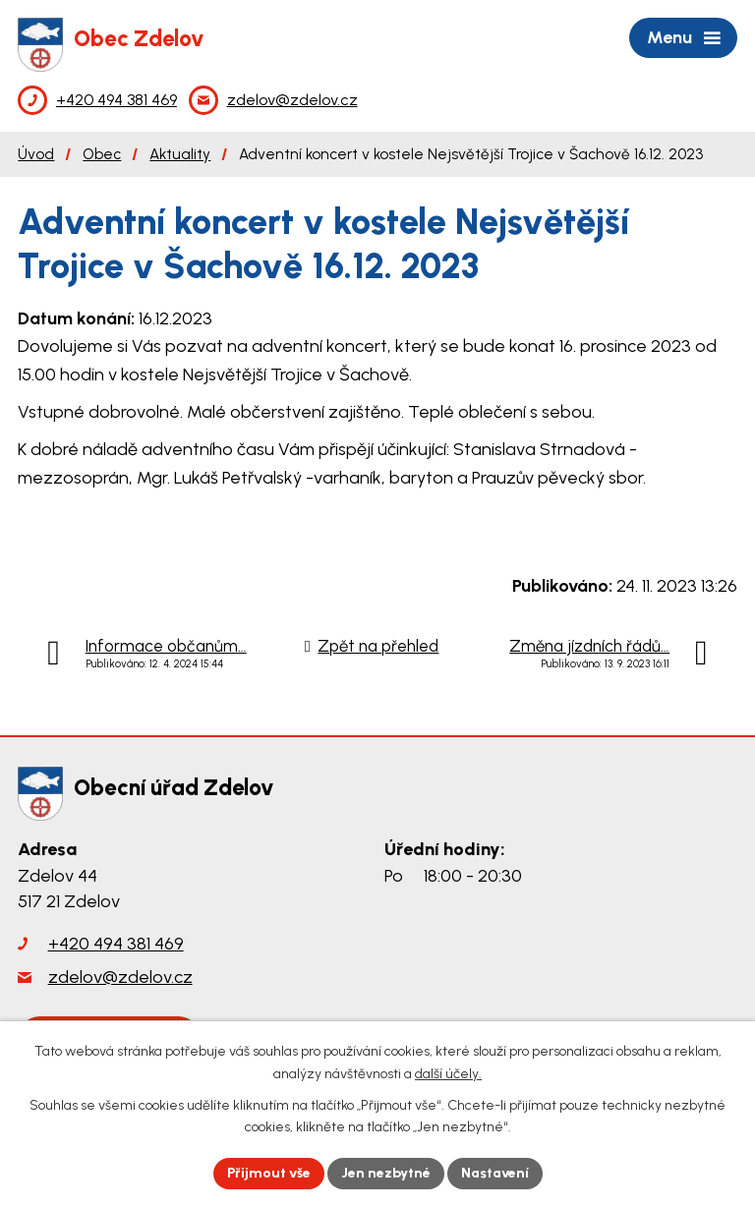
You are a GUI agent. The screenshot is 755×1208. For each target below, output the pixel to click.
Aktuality (179, 153)
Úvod (36, 153)
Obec (102, 153)
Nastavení (495, 1173)
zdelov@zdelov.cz (120, 977)
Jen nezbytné (386, 1173)
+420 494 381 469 (116, 943)
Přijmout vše (269, 1173)
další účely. (448, 1073)
